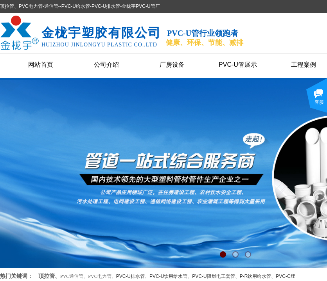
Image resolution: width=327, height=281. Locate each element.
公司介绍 (106, 64)
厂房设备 (172, 64)
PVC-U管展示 (238, 64)
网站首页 (40, 64)
